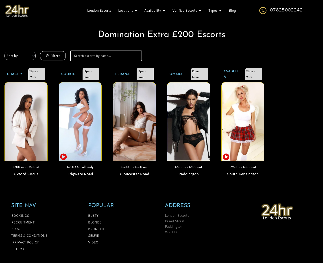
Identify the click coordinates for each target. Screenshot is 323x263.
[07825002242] (262, 10)
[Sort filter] (20, 56)
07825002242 (286, 9)
